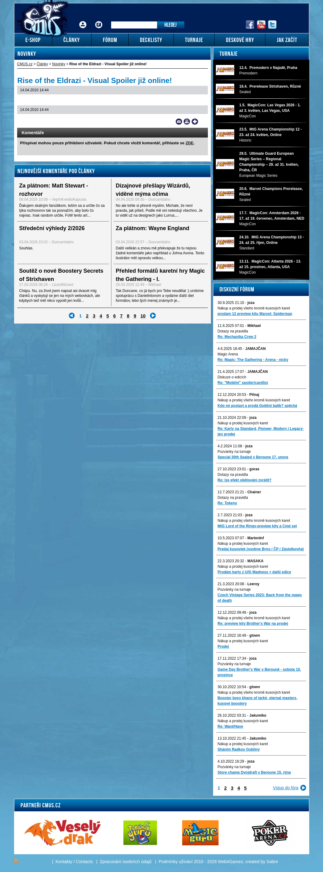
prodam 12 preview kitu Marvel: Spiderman (255, 314)
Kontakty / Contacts (74, 861)
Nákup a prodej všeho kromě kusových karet (254, 308)
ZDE (189, 143)
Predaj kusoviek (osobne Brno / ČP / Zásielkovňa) (261, 549)
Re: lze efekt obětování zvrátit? (245, 480)
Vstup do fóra (285, 787)
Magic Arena (228, 354)
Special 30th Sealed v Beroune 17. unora (253, 457)
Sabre (272, 861)
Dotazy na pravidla (233, 331)
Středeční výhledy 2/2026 (52, 228)
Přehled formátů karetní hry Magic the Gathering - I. (160, 275)
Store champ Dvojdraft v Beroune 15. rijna (254, 772)
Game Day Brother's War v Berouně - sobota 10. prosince (259, 672)
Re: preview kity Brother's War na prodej (253, 623)
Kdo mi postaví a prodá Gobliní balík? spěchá (257, 406)
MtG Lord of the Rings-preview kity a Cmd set (257, 526)
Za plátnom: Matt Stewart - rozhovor (53, 190)
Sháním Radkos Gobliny (239, 749)
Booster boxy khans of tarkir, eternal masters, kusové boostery (258, 701)
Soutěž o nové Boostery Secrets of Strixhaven (61, 275)
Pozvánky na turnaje (234, 451)
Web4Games (230, 861)
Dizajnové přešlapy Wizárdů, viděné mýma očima (153, 190)
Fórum (98, 20)
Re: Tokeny (227, 503)
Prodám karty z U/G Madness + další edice (254, 572)
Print (187, 122)
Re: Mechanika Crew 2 (237, 337)
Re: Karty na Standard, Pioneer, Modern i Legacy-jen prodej (261, 431)
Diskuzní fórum (237, 289)
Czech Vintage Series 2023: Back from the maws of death (260, 598)
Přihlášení (83, 20)
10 (143, 315)
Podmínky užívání (176, 861)
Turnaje (229, 53)
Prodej (223, 646)
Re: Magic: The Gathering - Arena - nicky (253, 360)
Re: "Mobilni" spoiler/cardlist (243, 383)
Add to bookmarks (195, 122)
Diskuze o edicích (232, 377)
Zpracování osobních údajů (126, 861)
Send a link (179, 122)
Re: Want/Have (230, 726)
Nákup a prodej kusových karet (243, 423)
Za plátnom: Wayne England (152, 228)
